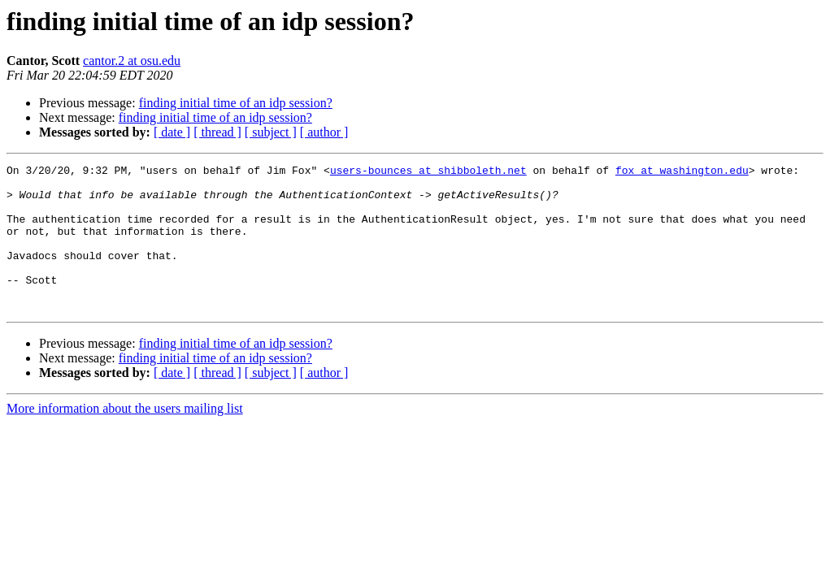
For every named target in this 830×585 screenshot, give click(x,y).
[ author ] (324, 132)
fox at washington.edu (682, 172)
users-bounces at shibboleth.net (428, 172)
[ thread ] (217, 132)
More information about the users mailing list (125, 437)
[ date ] (172, 132)
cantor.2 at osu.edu (131, 60)
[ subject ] (271, 132)
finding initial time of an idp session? (235, 103)
